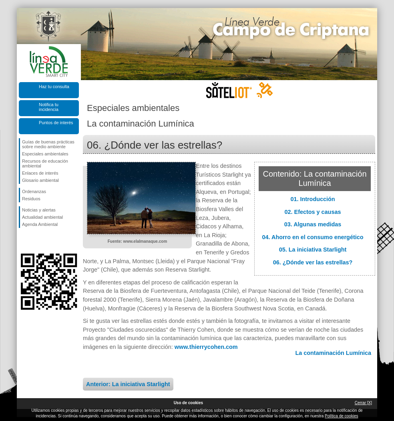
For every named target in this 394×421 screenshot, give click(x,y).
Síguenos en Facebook (23, 241)
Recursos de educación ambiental (45, 163)
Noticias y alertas (39, 209)
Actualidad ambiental (42, 217)
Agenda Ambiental (40, 224)
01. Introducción (312, 199)
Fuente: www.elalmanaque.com (137, 241)
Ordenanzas (34, 191)
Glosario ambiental (40, 180)
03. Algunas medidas (313, 224)
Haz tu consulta (54, 86)
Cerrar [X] (363, 403)
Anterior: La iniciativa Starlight (128, 384)
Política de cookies (341, 416)
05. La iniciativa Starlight (313, 249)
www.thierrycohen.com (206, 347)
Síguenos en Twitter (37, 241)
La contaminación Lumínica (333, 353)
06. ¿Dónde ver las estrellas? (312, 262)
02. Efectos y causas (313, 212)
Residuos (31, 198)
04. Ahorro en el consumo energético (313, 237)
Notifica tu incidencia (48, 107)
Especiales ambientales (45, 153)
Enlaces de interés (40, 173)
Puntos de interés (56, 122)
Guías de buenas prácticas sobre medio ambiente (48, 144)
